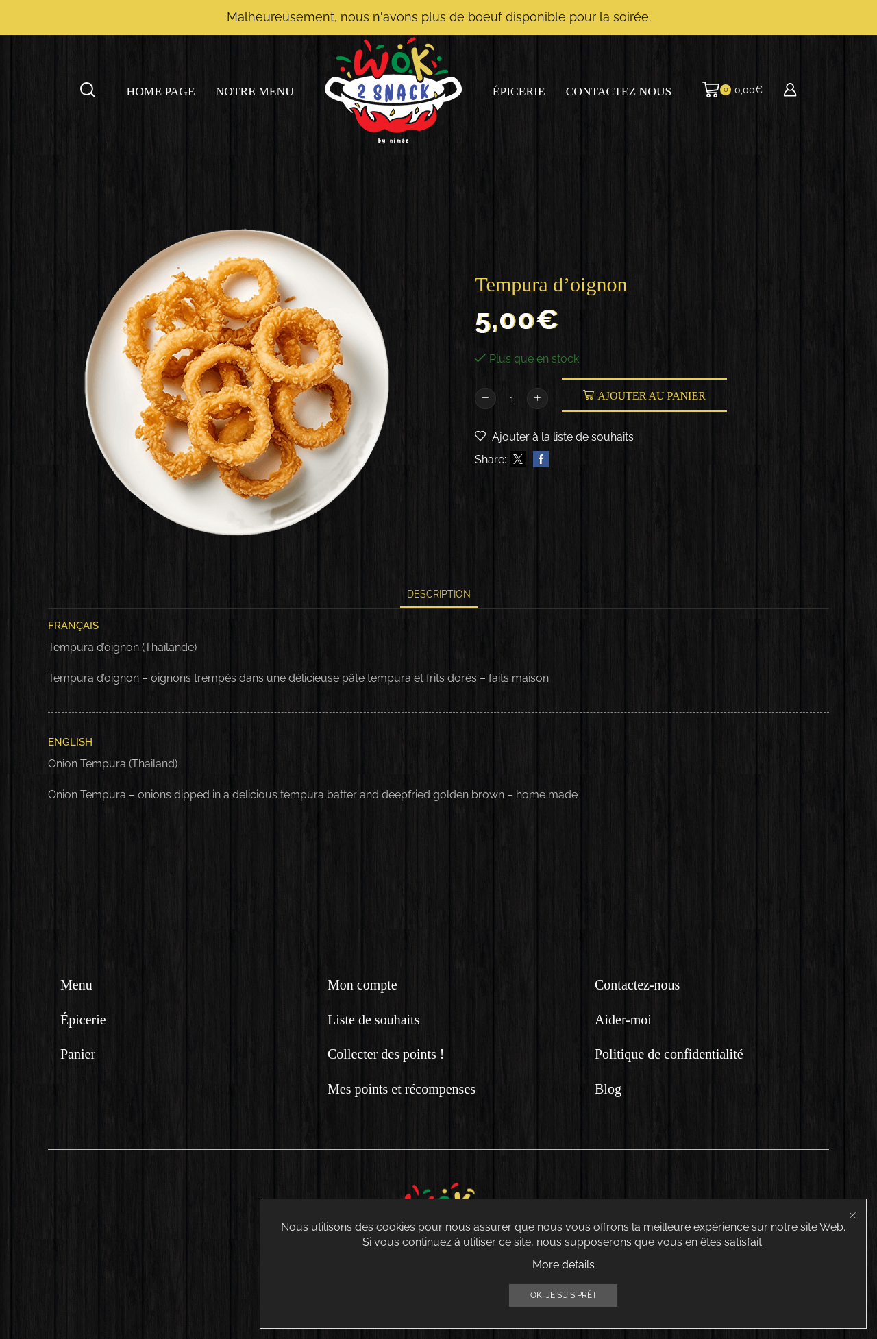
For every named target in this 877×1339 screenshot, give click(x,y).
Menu (76, 984)
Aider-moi (623, 1019)
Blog (608, 1088)
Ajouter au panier (651, 396)
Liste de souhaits (373, 1019)
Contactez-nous (637, 984)
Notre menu (255, 91)
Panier (77, 1053)
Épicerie (519, 91)
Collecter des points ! (386, 1053)
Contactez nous (619, 91)
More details (563, 1328)
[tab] (439, 594)
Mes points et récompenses (401, 1088)
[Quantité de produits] (511, 399)
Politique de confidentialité (669, 1053)
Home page (161, 91)
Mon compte (362, 984)
